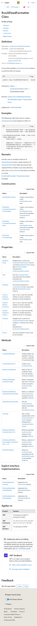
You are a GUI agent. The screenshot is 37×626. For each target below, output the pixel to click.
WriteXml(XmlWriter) (24, 498)
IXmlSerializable (15, 107)
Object (12, 86)
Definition (6, 25)
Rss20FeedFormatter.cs (14, 63)
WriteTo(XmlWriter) (8, 450)
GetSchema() (22, 484)
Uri (19, 323)
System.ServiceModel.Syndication (20, 46)
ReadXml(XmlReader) (24, 490)
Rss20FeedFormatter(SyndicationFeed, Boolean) (9, 209)
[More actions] (33, 7)
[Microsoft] (18, 2)
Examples (6, 28)
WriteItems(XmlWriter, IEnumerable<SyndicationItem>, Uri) (10, 442)
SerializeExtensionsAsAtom (5, 313)
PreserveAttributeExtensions (5, 297)
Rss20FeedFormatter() (9, 197)
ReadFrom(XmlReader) (9, 369)
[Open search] (28, 2)
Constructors (7, 33)
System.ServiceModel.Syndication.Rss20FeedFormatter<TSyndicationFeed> (20, 99)
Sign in (33, 2)
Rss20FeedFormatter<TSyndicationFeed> (16, 176)
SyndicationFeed (23, 68)
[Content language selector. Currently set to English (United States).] (13, 594)
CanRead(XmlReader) (8, 354)
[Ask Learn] (24, 7)
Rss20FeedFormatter (26, 201)
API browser (15, 7)
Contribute (13, 611)
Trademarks (17, 617)
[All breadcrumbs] (3, 7)
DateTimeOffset (22, 267)
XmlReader (30, 356)
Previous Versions (19, 609)
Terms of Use (8, 617)
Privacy (21, 611)
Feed (3, 275)
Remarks (5, 31)
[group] (18, 80)
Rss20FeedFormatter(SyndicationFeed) (9, 223)
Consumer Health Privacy (11, 614)
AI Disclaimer (8, 609)
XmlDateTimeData (25, 265)
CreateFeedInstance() (8, 364)
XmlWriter (30, 436)
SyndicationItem (28, 394)
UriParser (5, 318)
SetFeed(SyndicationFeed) (10, 402)
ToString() (5, 414)
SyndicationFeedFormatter (19, 89)
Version (4, 333)
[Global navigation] (2, 2)
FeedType (5, 285)
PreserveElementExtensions (5, 305)
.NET (8, 7)
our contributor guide (22, 548)
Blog (5, 611)
